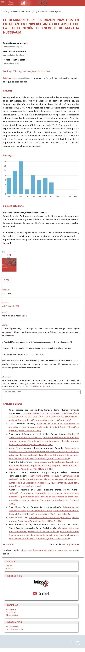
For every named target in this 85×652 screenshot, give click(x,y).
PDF (7, 280)
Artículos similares (12, 404)
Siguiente (71, 544)
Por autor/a (10, 612)
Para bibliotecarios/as (15, 629)
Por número (11, 609)
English (9, 566)
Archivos (14, 12)
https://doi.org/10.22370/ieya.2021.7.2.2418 (28, 71)
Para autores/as (12, 626)
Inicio (5, 12)
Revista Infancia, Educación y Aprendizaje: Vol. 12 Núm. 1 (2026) (40, 420)
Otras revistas (12, 615)
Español (9, 568)
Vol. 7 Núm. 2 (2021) (29, 12)
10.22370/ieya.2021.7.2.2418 (38, 386)
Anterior (10, 544)
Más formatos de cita (12, 392)
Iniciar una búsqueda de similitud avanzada (44, 550)
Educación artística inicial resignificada (49, 517)
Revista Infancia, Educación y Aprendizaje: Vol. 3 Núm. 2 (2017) (39, 458)
